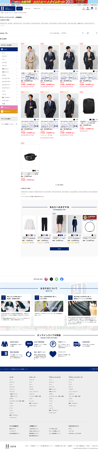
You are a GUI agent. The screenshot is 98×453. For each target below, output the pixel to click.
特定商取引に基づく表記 (60, 446)
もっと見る (2, 25)
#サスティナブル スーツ (89, 23)
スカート (31, 387)
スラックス (4, 62)
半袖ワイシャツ (5, 72)
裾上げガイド (12, 428)
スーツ (11, 12)
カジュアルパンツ (6, 87)
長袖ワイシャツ (5, 68)
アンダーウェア (5, 100)
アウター (11, 403)
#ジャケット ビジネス (62, 23)
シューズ (4, 94)
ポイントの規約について (54, 431)
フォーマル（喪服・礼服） (35, 396)
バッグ (3, 91)
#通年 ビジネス (81, 23)
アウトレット (37, 8)
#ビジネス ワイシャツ (18, 23)
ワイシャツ (12, 391)
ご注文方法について (33, 428)
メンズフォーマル (6, 78)
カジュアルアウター (6, 81)
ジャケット (4, 56)
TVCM (79, 4)
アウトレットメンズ (54, 377)
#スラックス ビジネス (72, 23)
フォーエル (71, 431)
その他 (3, 103)
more (59, 249)
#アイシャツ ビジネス (35, 23)
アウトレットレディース (76, 377)
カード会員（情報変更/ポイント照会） (82, 446)
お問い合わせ (94, 4)
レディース (27, 8)
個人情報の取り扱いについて (47, 446)
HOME (26, 446)
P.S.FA (70, 428)
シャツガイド (12, 431)
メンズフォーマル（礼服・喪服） (17, 401)
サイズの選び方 (13, 426)
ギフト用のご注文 (53, 428)
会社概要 (70, 446)
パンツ (11, 408)
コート (3, 59)
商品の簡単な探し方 (33, 435)
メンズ (19, 8)
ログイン (18, 5)
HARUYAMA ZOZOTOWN (75, 433)
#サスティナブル (3, 23)
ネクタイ (4, 75)
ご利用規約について (34, 446)
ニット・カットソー (33, 391)
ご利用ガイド (86, 4)
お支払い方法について (34, 431)
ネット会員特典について (54, 433)
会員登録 (13, 5)
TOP (2, 12)
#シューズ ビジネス (53, 23)
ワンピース (31, 394)
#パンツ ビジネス (44, 23)
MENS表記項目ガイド (14, 433)
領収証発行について (33, 433)
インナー (11, 405)
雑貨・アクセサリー (6, 97)
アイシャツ (4, 65)
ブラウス (31, 389)
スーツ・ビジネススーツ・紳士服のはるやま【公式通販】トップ (14, 369)
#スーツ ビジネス (26, 23)
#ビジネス (10, 23)
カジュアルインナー (6, 84)
